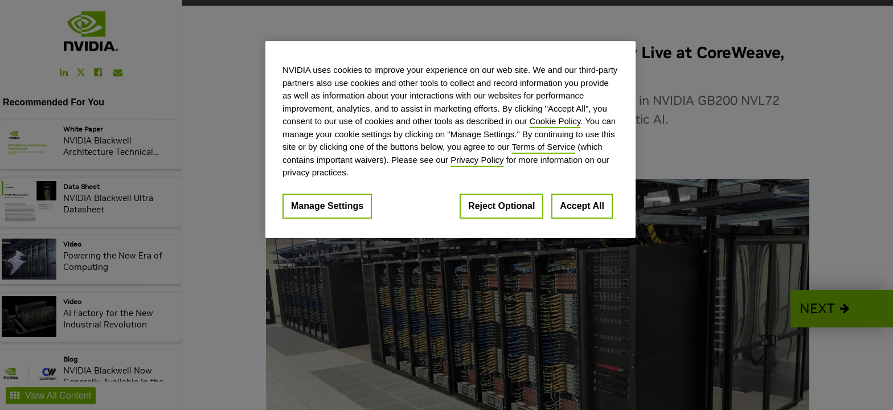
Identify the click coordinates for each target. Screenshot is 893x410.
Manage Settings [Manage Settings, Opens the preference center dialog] (327, 206)
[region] (450, 139)
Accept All (582, 206)
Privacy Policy (476, 160)
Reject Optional (501, 206)
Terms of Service (543, 146)
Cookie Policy (555, 121)
